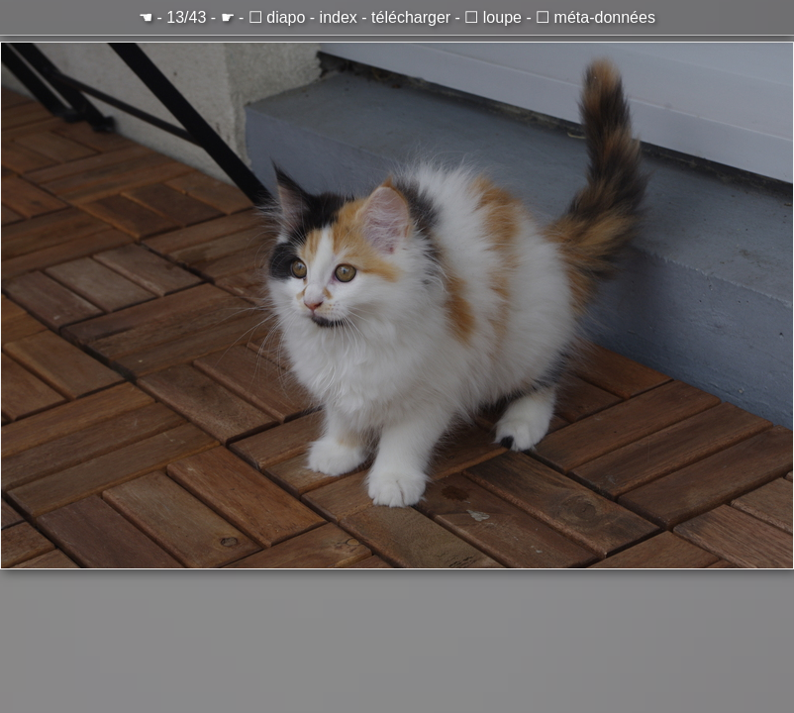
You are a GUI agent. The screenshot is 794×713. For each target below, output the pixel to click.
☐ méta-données (595, 17)
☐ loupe (493, 17)
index (338, 17)
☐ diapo (277, 17)
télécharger (410, 17)
